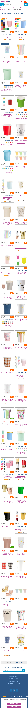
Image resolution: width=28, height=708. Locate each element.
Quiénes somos (14, 686)
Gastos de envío (14, 678)
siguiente (19, 662)
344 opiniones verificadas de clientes (19, 696)
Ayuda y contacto (14, 676)
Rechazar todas (14, 706)
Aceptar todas (14, 703)
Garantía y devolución (14, 683)
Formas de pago (14, 681)
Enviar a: (21, 2)
